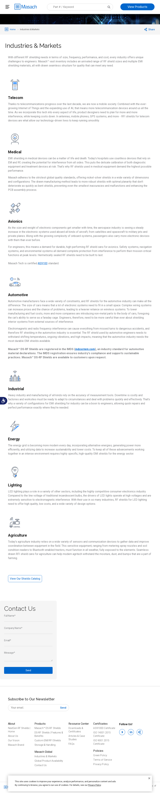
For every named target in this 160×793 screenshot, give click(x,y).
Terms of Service (102, 759)
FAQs (71, 743)
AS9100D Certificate (104, 728)
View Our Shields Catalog (25, 578)
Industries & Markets (45, 756)
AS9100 (42, 263)
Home (13, 29)
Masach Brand (16, 745)
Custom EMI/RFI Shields (47, 740)
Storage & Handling (44, 745)
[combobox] (80, 7)
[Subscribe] (63, 707)
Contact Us (40, 765)
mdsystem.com (85, 349)
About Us (13, 736)
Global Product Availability (48, 760)
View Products (137, 7)
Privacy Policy (101, 764)
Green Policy (100, 755)
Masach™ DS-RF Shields (47, 728)
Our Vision (13, 740)
